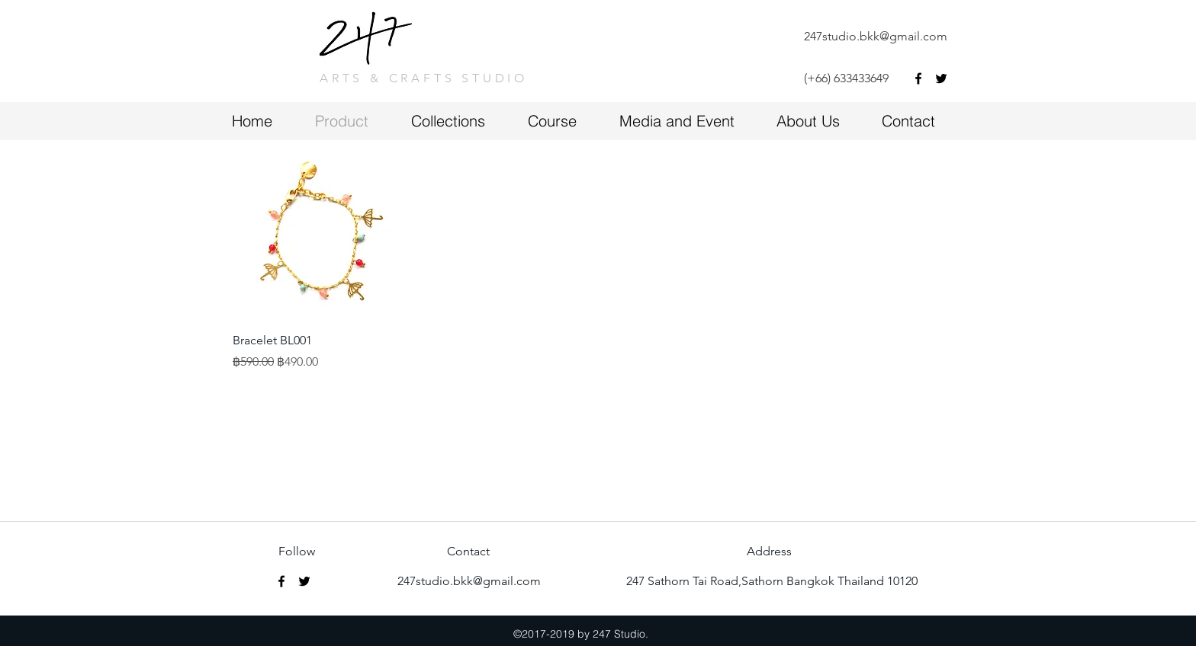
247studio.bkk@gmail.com (875, 36)
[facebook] (918, 78)
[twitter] (941, 78)
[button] (566, 120)
